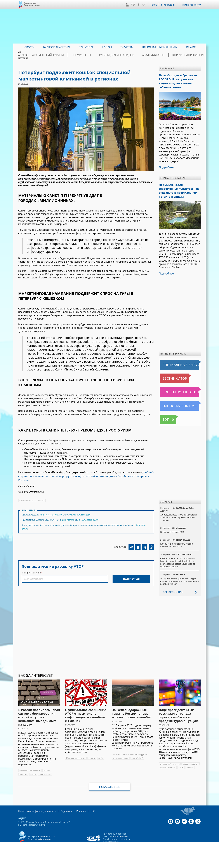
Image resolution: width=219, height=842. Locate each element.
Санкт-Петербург (26, 495)
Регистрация (169, 4)
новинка (23, 761)
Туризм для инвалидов (126, 55)
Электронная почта (31, 565)
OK (140, 4)
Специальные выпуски (174, 352)
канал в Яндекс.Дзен (80, 509)
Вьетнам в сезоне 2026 (172, 519)
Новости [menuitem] (29, 47)
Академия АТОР (157, 55)
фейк (100, 745)
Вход (156, 4)
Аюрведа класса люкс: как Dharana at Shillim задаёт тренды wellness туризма (179, 504)
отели (32, 761)
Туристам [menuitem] (127, 47)
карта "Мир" (137, 745)
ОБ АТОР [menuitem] (191, 47)
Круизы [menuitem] (107, 47)
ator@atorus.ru (42, 826)
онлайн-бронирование (29, 757)
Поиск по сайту (192, 4)
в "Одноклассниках (88, 513)
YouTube (129, 5)
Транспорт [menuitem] (86, 47)
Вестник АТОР (168, 365)
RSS (86, 798)
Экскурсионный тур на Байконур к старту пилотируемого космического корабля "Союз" (179, 568)
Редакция (61, 798)
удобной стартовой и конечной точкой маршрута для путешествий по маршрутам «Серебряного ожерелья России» (85, 473)
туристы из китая (167, 754)
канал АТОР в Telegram (51, 509)
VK (135, 4)
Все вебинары (172, 579)
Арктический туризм (70, 55)
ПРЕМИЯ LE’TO (97, 55)
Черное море (44, 761)
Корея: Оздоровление (186, 55)
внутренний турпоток (169, 751)
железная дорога (120, 745)
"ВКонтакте (67, 513)
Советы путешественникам (176, 379)
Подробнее (165, 261)
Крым (180, 754)
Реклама (75, 798)
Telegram (146, 4)
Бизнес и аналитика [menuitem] (56, 47)
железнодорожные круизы (135, 741)
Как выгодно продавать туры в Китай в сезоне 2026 (179, 532)
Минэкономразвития (75, 745)
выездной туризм (190, 751)
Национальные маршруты (176, 393)
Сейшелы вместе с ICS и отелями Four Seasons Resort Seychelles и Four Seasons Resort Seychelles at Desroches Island (179, 549)
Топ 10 (165, 406)
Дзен (124, 4)
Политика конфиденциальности (35, 798)
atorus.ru (172, 839)
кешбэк (41, 495)
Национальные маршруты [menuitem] (159, 47)
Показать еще (109, 774)
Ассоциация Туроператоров (32, 4)
